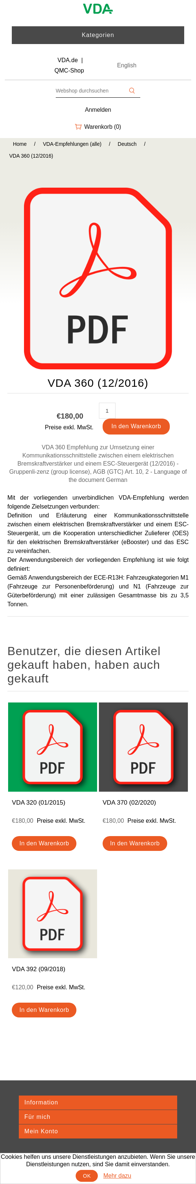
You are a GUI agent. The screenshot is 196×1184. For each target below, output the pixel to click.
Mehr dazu (117, 1176)
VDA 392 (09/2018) (38, 969)
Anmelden (98, 110)
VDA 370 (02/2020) (129, 802)
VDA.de (68, 60)
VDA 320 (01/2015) (38, 802)
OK (87, 1176)
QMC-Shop (69, 70)
